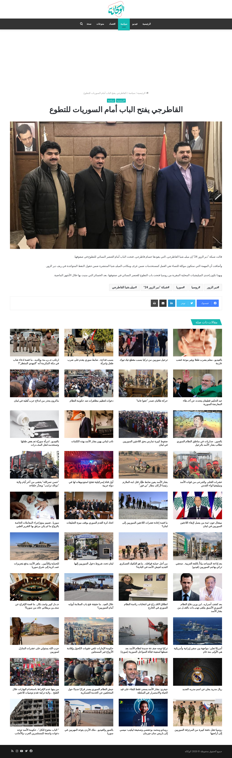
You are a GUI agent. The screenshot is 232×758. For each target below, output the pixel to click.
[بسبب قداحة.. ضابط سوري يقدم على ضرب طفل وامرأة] (88, 342)
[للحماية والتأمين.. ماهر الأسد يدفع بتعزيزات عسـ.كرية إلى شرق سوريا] (34, 546)
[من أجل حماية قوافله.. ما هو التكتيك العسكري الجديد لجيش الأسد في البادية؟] (143, 546)
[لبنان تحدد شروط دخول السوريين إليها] (88, 546)
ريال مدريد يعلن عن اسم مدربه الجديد (202, 689)
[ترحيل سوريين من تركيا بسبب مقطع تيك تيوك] (143, 342)
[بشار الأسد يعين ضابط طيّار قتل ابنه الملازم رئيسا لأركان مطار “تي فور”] (143, 465)
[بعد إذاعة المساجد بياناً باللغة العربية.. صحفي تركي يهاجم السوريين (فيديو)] (197, 546)
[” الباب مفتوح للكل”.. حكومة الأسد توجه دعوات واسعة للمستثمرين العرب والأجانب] (34, 712)
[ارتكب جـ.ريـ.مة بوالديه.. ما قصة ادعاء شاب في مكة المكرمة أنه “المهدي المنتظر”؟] (34, 342)
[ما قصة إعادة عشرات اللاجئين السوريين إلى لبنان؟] (143, 505)
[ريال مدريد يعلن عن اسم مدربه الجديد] (197, 672)
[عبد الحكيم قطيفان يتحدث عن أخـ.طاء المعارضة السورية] (197, 383)
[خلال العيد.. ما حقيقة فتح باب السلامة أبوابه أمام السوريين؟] (88, 587)
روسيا (194, 287)
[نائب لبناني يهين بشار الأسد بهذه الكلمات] (88, 424)
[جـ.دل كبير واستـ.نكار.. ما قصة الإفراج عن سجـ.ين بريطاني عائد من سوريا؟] (34, 587)
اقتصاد (112, 24)
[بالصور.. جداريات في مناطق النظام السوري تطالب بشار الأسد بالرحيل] (197, 424)
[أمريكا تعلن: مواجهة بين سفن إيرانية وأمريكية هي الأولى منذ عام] (197, 631)
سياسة (124, 24)
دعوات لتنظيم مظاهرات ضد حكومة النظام (91, 400)
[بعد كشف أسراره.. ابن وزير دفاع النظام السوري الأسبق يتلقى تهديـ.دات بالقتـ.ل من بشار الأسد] (197, 587)
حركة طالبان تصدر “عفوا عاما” (152, 400)
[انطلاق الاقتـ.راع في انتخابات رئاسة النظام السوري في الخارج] (143, 587)
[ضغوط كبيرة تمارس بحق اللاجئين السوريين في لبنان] (143, 424)
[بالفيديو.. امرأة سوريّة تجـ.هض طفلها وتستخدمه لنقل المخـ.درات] (34, 424)
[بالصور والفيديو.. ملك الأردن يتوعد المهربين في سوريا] (88, 712)
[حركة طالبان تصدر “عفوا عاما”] (143, 383)
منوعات (100, 24)
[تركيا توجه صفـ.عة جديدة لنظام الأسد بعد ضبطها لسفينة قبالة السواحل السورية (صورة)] (143, 631)
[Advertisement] (116, 60)
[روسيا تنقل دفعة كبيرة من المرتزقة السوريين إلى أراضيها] (197, 712)
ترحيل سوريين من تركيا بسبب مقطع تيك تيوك (144, 359)
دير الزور (212, 287)
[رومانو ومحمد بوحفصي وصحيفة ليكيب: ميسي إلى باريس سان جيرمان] (143, 712)
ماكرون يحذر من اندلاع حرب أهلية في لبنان (36, 400)
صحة (89, 24)
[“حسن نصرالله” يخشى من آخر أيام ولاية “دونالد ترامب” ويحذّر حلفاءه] (34, 465)
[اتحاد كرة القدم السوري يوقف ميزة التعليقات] (88, 505)
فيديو (134, 24)
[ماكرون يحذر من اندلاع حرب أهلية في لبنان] (34, 383)
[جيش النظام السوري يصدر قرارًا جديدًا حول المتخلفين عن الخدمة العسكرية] (88, 672)
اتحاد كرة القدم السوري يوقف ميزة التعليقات (90, 522)
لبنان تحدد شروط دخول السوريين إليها (93, 563)
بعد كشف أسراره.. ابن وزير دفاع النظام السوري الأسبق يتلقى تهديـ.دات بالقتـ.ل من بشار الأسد (199, 608)
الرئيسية (146, 24)
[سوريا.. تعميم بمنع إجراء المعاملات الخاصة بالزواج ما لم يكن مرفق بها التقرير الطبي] (34, 505)
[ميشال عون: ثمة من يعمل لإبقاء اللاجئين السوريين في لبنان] (197, 505)
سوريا (179, 287)
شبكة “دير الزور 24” (156, 287)
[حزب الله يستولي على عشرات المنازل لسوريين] (34, 631)
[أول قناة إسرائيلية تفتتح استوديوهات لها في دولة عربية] (88, 465)
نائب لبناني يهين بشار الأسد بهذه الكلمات (92, 441)
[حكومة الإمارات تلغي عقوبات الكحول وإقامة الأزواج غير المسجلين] (88, 631)
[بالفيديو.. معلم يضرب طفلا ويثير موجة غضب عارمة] (197, 342)
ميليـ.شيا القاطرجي (123, 287)
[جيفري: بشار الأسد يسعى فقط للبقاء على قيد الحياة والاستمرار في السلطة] (143, 672)
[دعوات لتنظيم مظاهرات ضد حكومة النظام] (88, 383)
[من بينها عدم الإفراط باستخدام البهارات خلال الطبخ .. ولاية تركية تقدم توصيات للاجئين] (34, 672)
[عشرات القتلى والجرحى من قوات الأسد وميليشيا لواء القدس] (197, 465)
